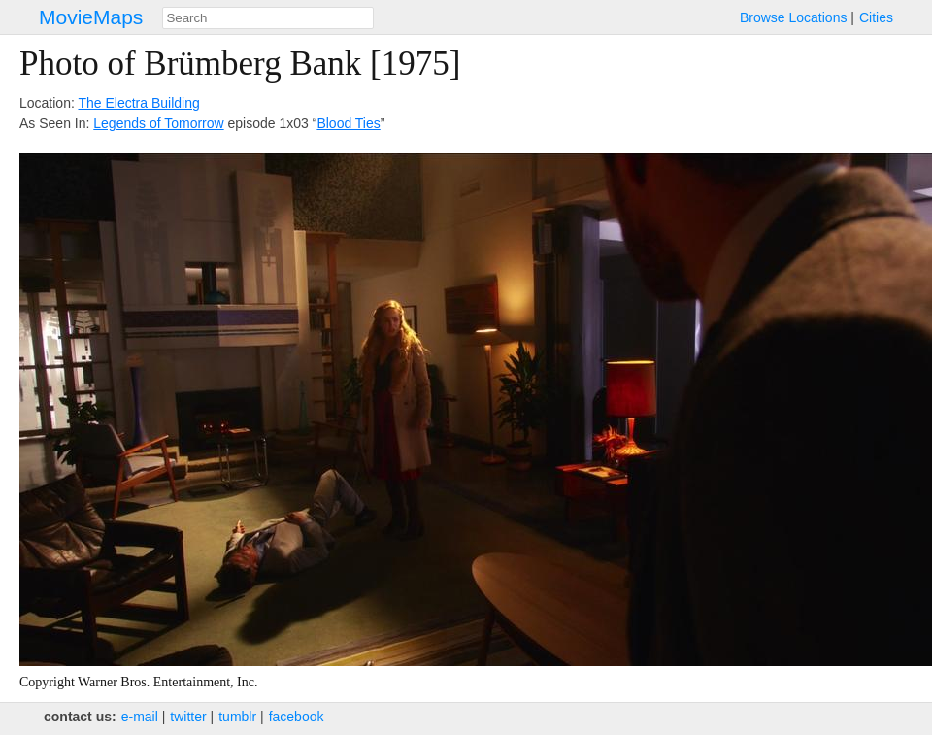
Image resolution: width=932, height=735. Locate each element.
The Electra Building (138, 103)
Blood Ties (348, 123)
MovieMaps (91, 17)
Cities (876, 17)
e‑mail (139, 716)
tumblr (237, 716)
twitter (188, 716)
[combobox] (268, 18)
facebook (296, 716)
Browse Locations (794, 17)
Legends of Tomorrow (158, 123)
